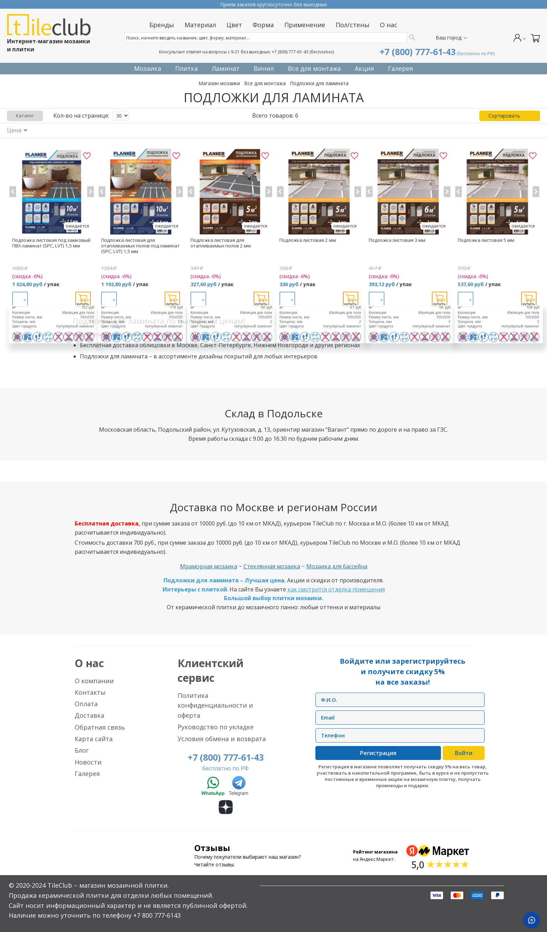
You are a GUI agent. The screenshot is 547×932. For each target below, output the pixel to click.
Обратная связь (100, 727)
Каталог (25, 115)
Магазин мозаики (219, 83)
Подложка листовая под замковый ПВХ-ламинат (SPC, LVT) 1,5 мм (51, 243)
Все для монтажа (265, 83)
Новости (88, 762)
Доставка (89, 715)
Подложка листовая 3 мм (397, 240)
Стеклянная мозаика (271, 566)
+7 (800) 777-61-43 (290, 52)
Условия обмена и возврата (222, 739)
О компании (94, 681)
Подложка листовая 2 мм (307, 240)
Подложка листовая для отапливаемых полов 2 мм (220, 243)
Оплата (86, 704)
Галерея (87, 773)
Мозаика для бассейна (336, 566)
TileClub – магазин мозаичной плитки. (108, 885)
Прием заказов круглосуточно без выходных (273, 4)
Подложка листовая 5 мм (486, 240)
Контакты (90, 692)
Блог (82, 750)
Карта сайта (94, 739)
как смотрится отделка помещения (336, 589)
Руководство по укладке (216, 727)
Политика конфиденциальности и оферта (215, 705)
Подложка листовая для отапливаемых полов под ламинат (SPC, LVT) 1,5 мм (140, 245)
